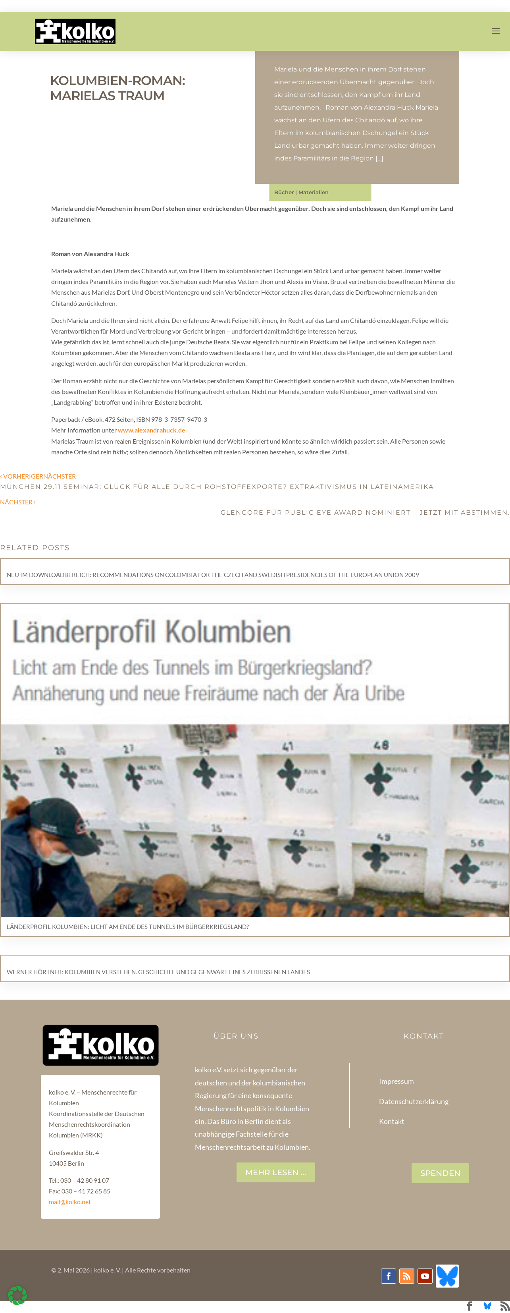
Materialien (313, 192)
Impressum (396, 1081)
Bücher (284, 192)
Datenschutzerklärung (413, 1101)
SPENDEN (440, 1173)
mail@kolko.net (70, 1201)
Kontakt (391, 1121)
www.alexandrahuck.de (151, 430)
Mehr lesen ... (275, 1172)
